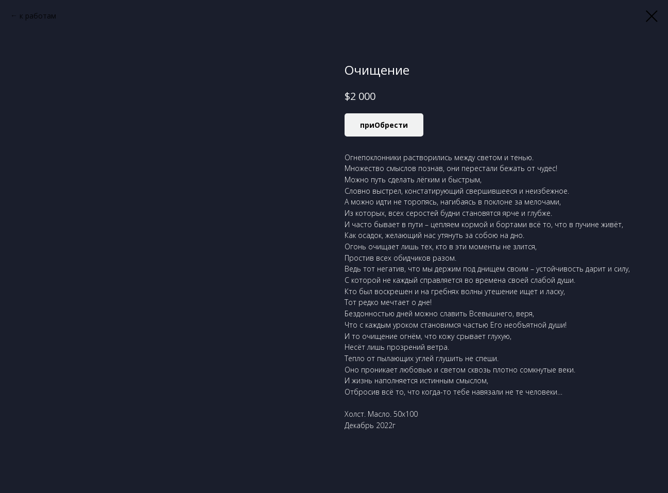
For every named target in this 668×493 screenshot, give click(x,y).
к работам (38, 16)
